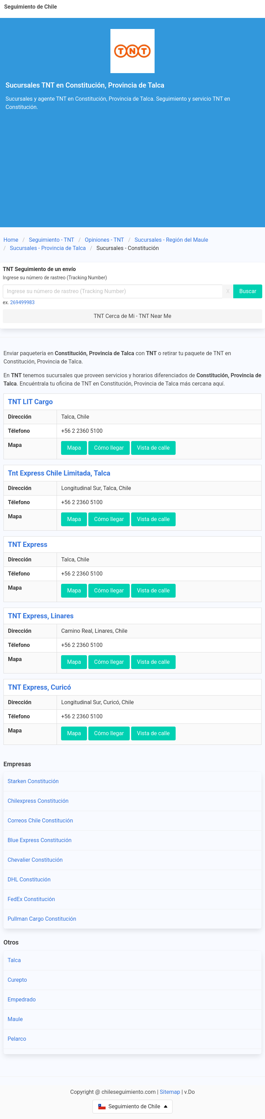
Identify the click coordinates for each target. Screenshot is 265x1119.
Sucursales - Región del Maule (171, 240)
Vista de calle (153, 447)
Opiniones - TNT (104, 240)
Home (10, 240)
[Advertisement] (132, 175)
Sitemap (170, 1092)
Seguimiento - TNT (51, 240)
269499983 (22, 302)
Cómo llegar (109, 447)
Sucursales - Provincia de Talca (48, 248)
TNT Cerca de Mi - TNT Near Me (132, 316)
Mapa (74, 447)
